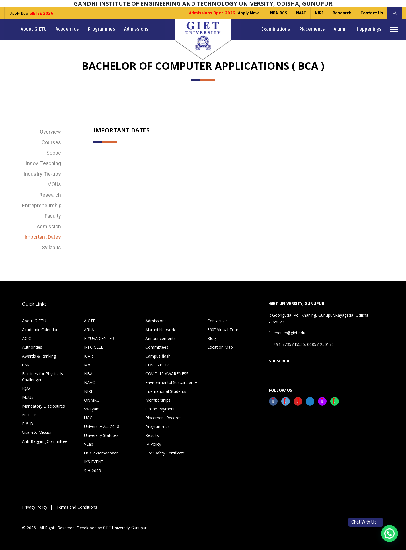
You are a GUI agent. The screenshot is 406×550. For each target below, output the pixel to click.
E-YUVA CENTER (99, 338)
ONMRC (91, 400)
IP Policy (153, 444)
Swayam (92, 409)
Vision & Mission (37, 432)
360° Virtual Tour (222, 329)
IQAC (27, 388)
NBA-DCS (278, 13)
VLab (88, 444)
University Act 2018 (101, 426)
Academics (67, 29)
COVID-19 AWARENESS (166, 373)
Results (152, 435)
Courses (51, 142)
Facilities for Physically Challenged (42, 376)
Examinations (275, 29)
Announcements (160, 338)
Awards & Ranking (39, 356)
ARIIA (89, 329)
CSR (26, 365)
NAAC (301, 13)
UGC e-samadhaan (101, 453)
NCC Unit (30, 415)
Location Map (220, 347)
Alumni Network (160, 329)
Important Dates (42, 237)
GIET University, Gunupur (125, 528)
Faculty (53, 216)
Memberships (158, 400)
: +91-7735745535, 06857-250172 (301, 344)
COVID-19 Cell (158, 365)
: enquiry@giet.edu (287, 332)
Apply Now (31, 13)
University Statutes (101, 435)
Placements (312, 29)
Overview (50, 132)
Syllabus (51, 247)
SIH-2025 (92, 470)
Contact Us (371, 13)
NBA (88, 373)
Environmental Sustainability (171, 382)
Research (342, 13)
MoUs (27, 397)
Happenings (369, 29)
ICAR (88, 356)
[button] (389, 533)
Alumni (341, 29)
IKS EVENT (94, 461)
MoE (88, 365)
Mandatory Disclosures (43, 406)
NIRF (319, 13)
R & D (27, 423)
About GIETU (34, 29)
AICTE (89, 320)
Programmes (101, 29)
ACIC (26, 338)
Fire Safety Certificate (165, 453)
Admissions (136, 29)
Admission (49, 226)
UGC (88, 417)
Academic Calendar (40, 329)
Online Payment (160, 409)
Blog (211, 338)
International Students (165, 391)
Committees (156, 347)
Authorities (32, 347)
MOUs (54, 184)
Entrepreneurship (41, 205)
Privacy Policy (34, 507)
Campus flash (158, 356)
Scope (53, 153)
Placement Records (163, 417)
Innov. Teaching (43, 163)
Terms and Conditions (76, 507)
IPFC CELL (93, 347)
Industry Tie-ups (42, 174)
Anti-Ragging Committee (44, 441)
